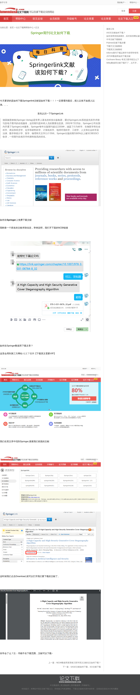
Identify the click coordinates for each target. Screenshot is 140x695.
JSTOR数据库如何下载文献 (118, 56)
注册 (134, 11)
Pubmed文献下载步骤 (115, 43)
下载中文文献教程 (114, 46)
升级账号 (72, 18)
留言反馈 (38, 18)
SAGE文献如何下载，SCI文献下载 (86, 667)
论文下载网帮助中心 (25, 27)
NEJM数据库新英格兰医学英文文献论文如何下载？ (78, 662)
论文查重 (89, 18)
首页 (6, 18)
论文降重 (106, 18)
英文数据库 (65, 685)
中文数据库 (54, 685)
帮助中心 (21, 18)
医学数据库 (75, 685)
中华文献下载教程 (114, 39)
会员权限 (55, 18)
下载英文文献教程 (114, 49)
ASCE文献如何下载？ (115, 33)
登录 (123, 11)
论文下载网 (28, 353)
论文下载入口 (125, 18)
